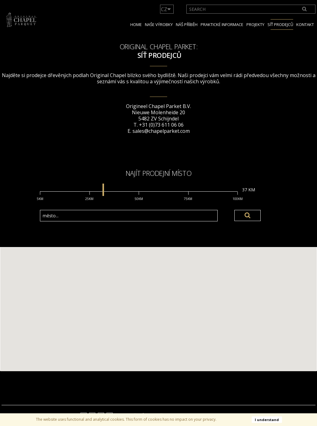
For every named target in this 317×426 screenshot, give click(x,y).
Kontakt (305, 24)
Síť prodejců (280, 24)
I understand (267, 419)
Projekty (255, 24)
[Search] (304, 9)
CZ (164, 9)
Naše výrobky (159, 24)
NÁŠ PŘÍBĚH (187, 24)
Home (136, 24)
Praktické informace (222, 24)
